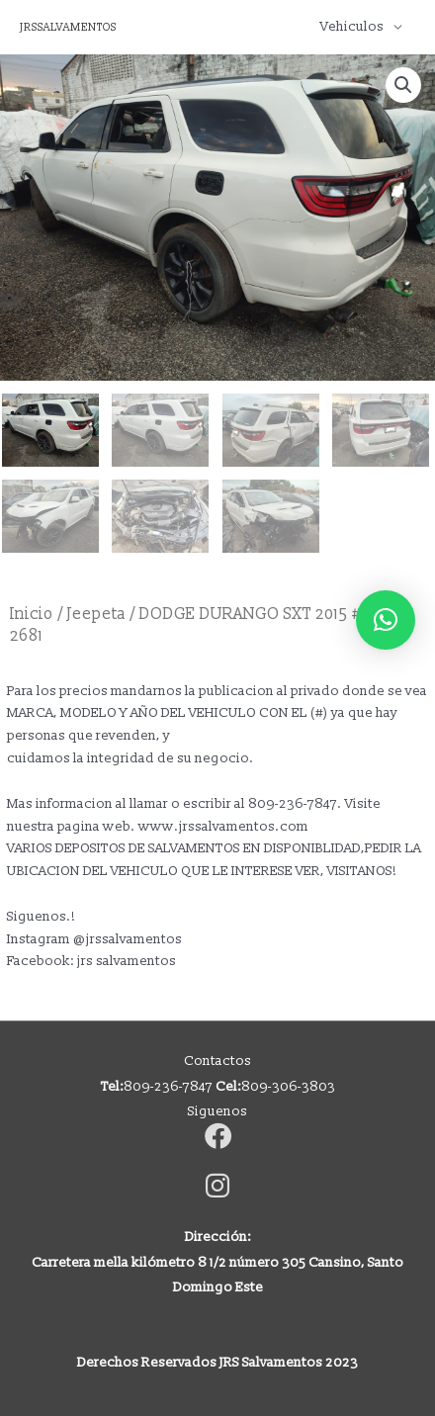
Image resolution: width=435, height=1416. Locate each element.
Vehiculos (352, 26)
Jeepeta (96, 614)
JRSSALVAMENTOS (68, 27)
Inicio (31, 614)
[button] (403, 85)
